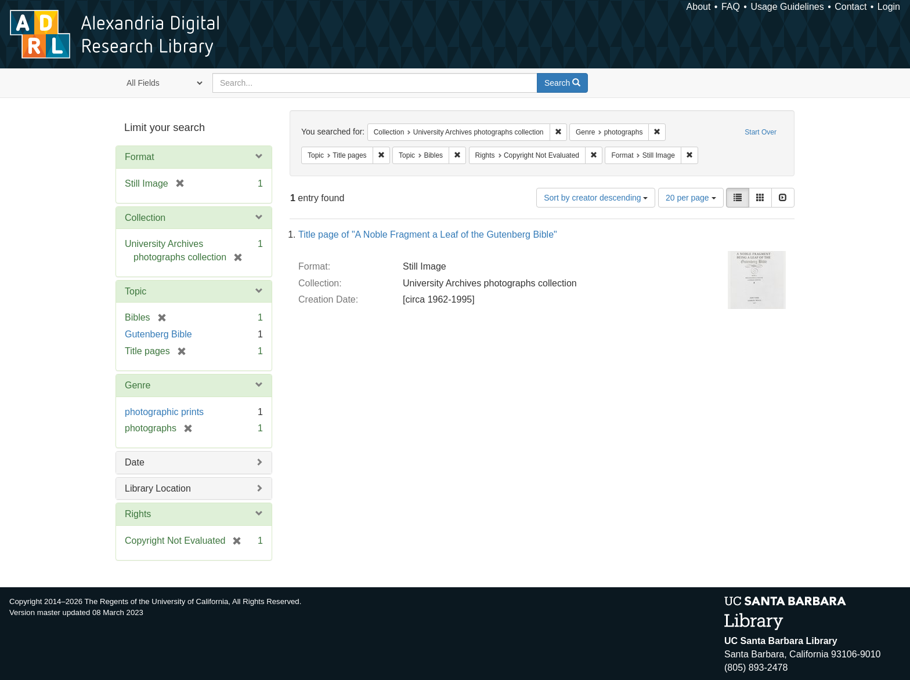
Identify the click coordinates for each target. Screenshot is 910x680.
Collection (145, 218)
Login (889, 7)
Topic (135, 291)
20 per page (691, 197)
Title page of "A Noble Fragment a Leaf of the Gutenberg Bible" (427, 234)
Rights (138, 514)
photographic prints (164, 412)
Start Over (761, 132)
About (699, 7)
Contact (850, 7)
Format (139, 157)
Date (135, 462)
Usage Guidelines (787, 7)
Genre (137, 385)
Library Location (158, 488)
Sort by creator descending (596, 197)
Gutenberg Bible (158, 334)
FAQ (730, 7)
